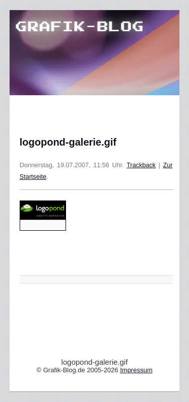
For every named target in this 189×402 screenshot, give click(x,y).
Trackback (141, 165)
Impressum (136, 370)
